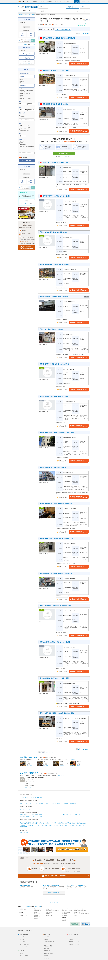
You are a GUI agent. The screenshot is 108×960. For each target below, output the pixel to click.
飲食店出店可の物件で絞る (63, 29)
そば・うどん (45, 822)
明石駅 (30, 797)
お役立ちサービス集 (48, 953)
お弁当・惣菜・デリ (24, 823)
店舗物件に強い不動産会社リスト (81, 910)
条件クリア (26, 27)
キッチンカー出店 (23, 946)
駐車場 (21, 142)
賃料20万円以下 (73, 803)
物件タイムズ (65, 909)
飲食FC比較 (46, 948)
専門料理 (59, 823)
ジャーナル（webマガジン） (75, 936)
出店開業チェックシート (74, 941)
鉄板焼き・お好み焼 (58, 822)
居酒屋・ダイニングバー (51, 823)
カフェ (71, 822)
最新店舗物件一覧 (37, 910)
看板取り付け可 (23, 144)
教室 (73, 825)
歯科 (43, 825)
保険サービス (47, 958)
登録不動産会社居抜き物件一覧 (52, 910)
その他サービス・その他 (36, 816)
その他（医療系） (51, 825)
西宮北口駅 (39, 797)
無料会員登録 (77, 2)
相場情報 (64, 917)
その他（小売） (67, 825)
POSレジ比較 (47, 950)
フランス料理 (28, 822)
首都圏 (25, 44)
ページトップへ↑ (54, 902)
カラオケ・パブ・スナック (36, 823)
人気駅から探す (37, 916)
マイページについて (23, 915)
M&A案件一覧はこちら (29, 773)
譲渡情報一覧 (49, 913)
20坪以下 (59, 803)
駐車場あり (41, 803)
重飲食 (22, 79)
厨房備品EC (46, 939)
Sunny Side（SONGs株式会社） (51, 885)
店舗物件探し (22, 936)
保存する (22, 34)
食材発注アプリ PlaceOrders (50, 941)
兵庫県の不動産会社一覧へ (54, 892)
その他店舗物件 (23, 826)
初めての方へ (22, 914)
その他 (69, 823)
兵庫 (33, 14)
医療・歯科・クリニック (68, 814)
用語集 (75, 915)
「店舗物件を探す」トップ (24, 909)
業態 (26, 781)
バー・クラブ (23, 82)
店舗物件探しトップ (23, 14)
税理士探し (46, 955)
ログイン (64, 156)
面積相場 (64, 920)
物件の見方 (36, 918)
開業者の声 (64, 913)
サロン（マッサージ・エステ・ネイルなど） (52, 814)
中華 (40, 822)
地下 (20, 125)
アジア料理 (66, 822)
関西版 (32, 906)
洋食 (66, 823)
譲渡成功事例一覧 (49, 915)
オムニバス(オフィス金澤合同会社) (76, 885)
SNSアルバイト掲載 (24, 955)
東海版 (36, 906)
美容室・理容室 (38, 814)
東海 (32, 44)
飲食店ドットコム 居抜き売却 (85, 924)
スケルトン (26, 803)
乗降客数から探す (37, 915)
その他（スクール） (79, 825)
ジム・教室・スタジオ (25, 816)
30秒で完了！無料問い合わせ (78, 63)
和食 (63, 823)
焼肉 (53, 822)
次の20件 (87, 33)
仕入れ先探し (47, 936)
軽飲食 (22, 81)
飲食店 (22, 76)
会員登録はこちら (63, 153)
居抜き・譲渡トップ (50, 909)
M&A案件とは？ (61, 775)
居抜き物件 (22, 116)
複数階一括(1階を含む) (24, 128)
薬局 (46, 825)
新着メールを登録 (31, 34)
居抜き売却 (22, 939)
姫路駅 (26, 797)
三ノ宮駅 (22, 797)
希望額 (26, 785)
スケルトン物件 (23, 115)
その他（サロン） (31, 825)
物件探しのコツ (65, 915)
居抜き (21, 803)
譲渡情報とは (49, 912)
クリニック (38, 825)
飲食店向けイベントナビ (74, 944)
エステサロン (83, 823)
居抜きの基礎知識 (49, 752)
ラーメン (22, 822)
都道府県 (27, 780)
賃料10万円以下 (65, 803)
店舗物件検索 (37, 909)
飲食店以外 (23, 86)
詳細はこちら (29, 765)
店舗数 (26, 783)
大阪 (21, 832)
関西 (29, 14)
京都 (24, 832)
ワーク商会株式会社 (25, 885)
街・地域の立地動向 (66, 912)
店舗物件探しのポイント (79, 912)
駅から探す (36, 912)
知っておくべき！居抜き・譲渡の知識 (81, 913)
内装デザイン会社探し (24, 944)
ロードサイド (22, 141)
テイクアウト (77, 822)
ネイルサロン (23, 825)
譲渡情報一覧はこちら (29, 757)
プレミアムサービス (25, 63)
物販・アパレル (59, 825)
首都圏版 (28, 906)
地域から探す (37, 913)
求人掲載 (21, 953)
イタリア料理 (35, 822)
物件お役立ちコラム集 (78, 909)
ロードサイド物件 (34, 803)
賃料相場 (64, 919)
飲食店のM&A (22, 941)
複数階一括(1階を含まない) (25, 130)
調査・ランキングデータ (67, 910)
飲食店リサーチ (72, 939)
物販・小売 (77, 814)
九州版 (40, 906)
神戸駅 (34, 797)
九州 (34, 44)
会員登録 (21, 912)
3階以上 (29, 127)
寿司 (50, 822)
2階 (20, 127)
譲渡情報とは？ (74, 759)
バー (44, 823)
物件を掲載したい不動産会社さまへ (74, 924)
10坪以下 (54, 803)
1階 (28, 125)
